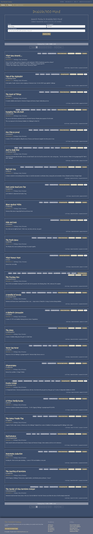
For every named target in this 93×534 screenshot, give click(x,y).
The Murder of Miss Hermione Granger (20, 489)
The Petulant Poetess (6, 2)
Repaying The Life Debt (15, 112)
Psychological (53, 434)
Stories (62, 2)
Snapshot (47, 130)
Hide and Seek (11, 222)
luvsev (8, 259)
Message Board (74, 528)
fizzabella (9, 314)
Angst (20, 147)
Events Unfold (11, 383)
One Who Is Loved (12, 132)
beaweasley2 (10, 114)
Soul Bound (10, 134)
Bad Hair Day (11, 169)
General (48, 74)
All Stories (50, 525)
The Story (9, 330)
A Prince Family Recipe (14, 401)
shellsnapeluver (10, 332)
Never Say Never (12, 348)
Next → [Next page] (61, 47)
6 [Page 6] (45, 47)
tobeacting (9, 206)
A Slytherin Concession (14, 313)
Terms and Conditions (75, 526)
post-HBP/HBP (57, 273)
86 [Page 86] (55, 47)
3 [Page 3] (40, 47)
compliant (41, 147)
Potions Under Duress (62, 53)
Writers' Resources (74, 529)
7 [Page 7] (47, 47)
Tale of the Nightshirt (14, 76)
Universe (38, 109)
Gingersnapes (11, 365)
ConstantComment (11, 279)
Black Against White (13, 205)
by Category (51, 528)
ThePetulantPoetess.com (22, 531)
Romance (44, 53)
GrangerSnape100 (65, 74)
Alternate (33, 109)
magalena (9, 420)
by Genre (50, 531)
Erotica (33, 434)
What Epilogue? (53, 167)
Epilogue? (54, 109)
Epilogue (44, 109)
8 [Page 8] (49, 47)
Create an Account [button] (85, 2)
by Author (50, 526)
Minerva (9, 171)
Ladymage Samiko (11, 78)
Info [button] (75, 2)
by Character (51, 529)
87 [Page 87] (57, 47)
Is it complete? (50, 24)
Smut (38, 434)
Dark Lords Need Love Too (16, 187)
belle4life (9, 242)
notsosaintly (10, 455)
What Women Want (13, 258)
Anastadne (9, 224)
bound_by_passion (11, 491)
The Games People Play (14, 418)
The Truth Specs (12, 240)
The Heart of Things (13, 94)
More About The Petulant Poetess (11, 528)
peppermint (10, 189)
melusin (9, 57)
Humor (30, 130)
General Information (75, 525)
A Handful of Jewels (13, 295)
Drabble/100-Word (52, 53)
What (49, 109)
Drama (39, 53)
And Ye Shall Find (12, 150)
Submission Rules (74, 531)
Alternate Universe (29, 167)
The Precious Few (12, 277)
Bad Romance (11, 436)
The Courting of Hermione (16, 471)
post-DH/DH (47, 147)
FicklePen (9, 96)
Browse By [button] (68, 2)
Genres (10, 5)
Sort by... (10, 24)
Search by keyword (12, 28)
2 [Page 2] (38, 47)
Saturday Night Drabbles (64, 184)
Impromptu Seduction (14, 454)
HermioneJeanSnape (12, 438)
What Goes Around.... (14, 56)
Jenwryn (9, 403)
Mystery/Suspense (34, 486)
